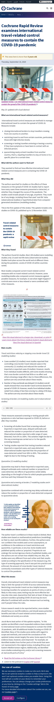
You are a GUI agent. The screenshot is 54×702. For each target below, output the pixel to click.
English (3, 2)
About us (11, 15)
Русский (28, 2)
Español (9, 2)
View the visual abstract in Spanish (27, 342)
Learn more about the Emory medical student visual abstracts (27, 340)
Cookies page (10, 692)
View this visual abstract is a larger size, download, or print (26, 337)
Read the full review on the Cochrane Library (22, 658)
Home (3, 15)
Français (22, 2)
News (19, 15)
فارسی (16, 2)
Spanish (37, 662)
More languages (45, 2)
